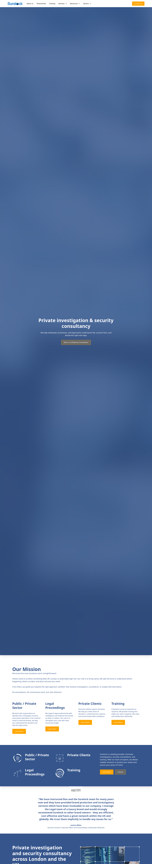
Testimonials (41, 3)
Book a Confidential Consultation (76, 342)
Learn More (19, 731)
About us (30, 3)
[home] (15, 3)
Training (52, 3)
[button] (62, 3)
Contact (120, 772)
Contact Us (138, 3)
